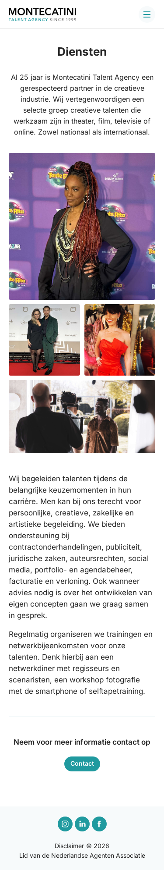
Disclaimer (69, 845)
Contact (82, 763)
